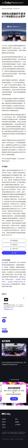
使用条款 (21, 439)
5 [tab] (18, 380)
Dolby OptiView (6, 284)
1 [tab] (9, 380)
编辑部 (17, 422)
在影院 (4, 419)
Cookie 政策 (17, 439)
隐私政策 (12, 439)
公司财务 (17, 424)
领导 (16, 419)
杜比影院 (10, 281)
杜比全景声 (4, 331)
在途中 (4, 424)
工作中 (4, 427)
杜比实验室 (5, 262)
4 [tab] (16, 380)
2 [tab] (11, 380)
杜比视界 (18, 279)
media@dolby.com (8, 309)
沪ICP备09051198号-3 (6, 439)
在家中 (4, 422)
